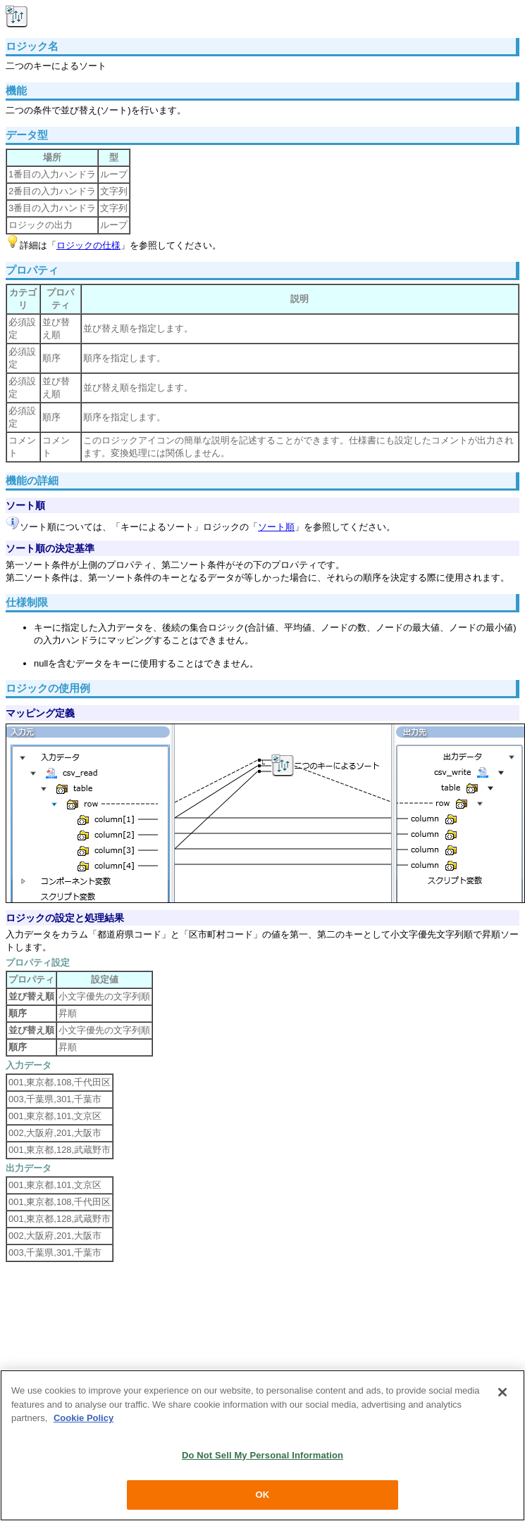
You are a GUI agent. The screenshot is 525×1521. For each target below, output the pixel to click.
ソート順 (276, 527)
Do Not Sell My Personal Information (262, 1455)
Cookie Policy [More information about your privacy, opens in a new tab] (83, 1418)
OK (263, 1495)
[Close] (502, 1392)
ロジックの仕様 (88, 245)
